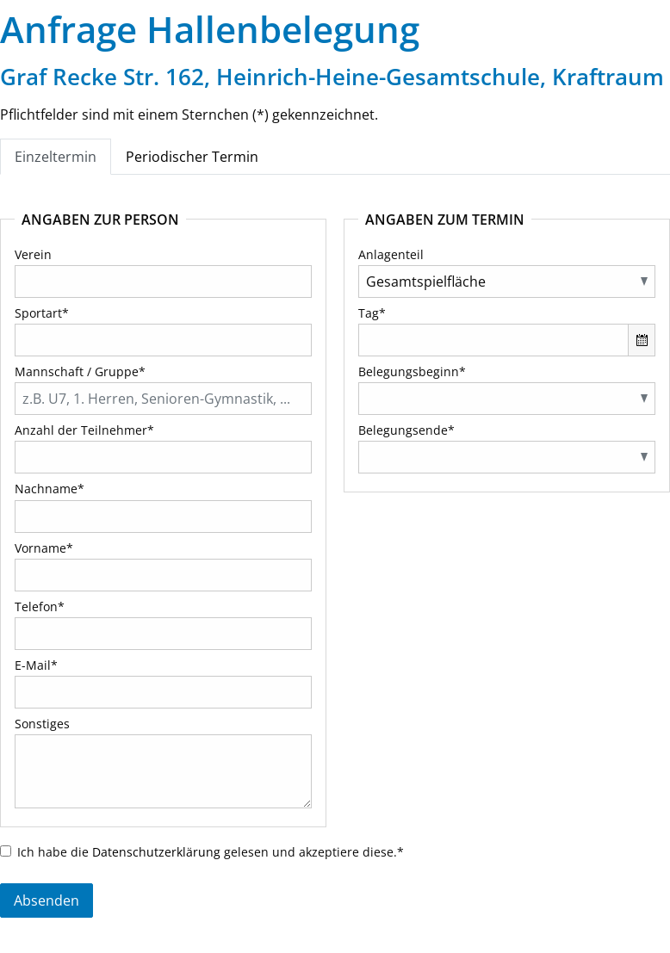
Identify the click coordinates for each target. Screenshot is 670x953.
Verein (33, 254)
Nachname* (49, 488)
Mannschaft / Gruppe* (80, 371)
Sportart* (42, 313)
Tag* (372, 313)
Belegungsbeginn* (412, 371)
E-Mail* (36, 665)
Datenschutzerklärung (156, 852)
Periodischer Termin (192, 156)
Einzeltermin (55, 156)
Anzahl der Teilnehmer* (84, 430)
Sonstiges (42, 723)
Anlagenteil (391, 254)
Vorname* (44, 548)
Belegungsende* (406, 430)
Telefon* (40, 606)
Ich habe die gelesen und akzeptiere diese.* (210, 852)
